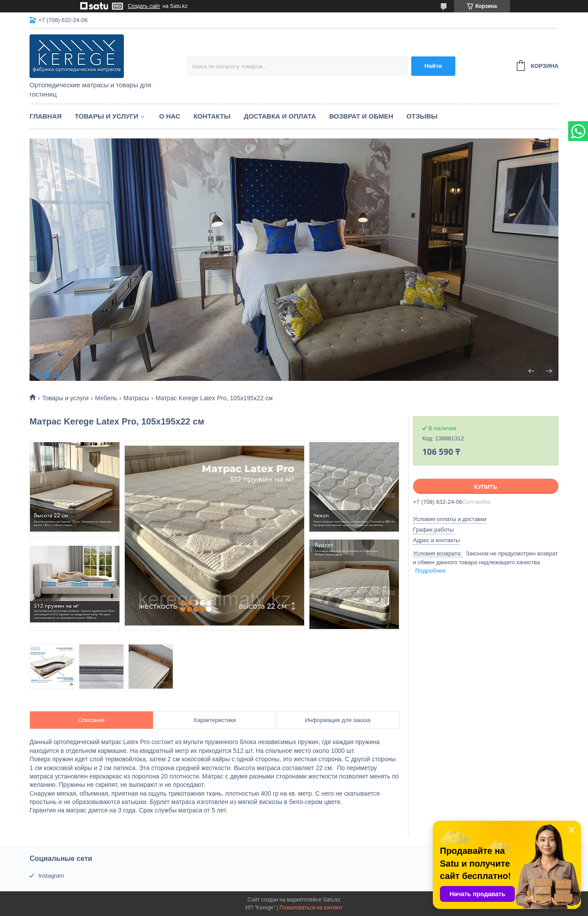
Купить (485, 487)
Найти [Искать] (433, 66)
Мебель (106, 398)
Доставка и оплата (280, 116)
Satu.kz (331, 900)
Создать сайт (144, 6)
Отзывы (421, 116)
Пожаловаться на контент (310, 908)
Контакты (212, 116)
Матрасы (136, 398)
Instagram (51, 875)
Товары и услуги (106, 116)
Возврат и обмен (361, 116)
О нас (169, 116)
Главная (46, 116)
